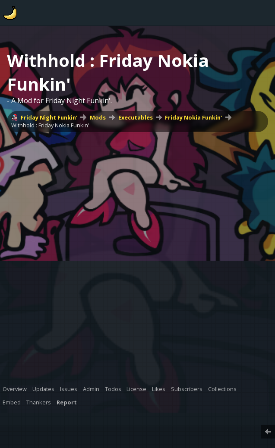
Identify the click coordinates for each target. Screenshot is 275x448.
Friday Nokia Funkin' (193, 117)
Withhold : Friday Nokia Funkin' (50, 125)
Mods (98, 117)
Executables (135, 117)
